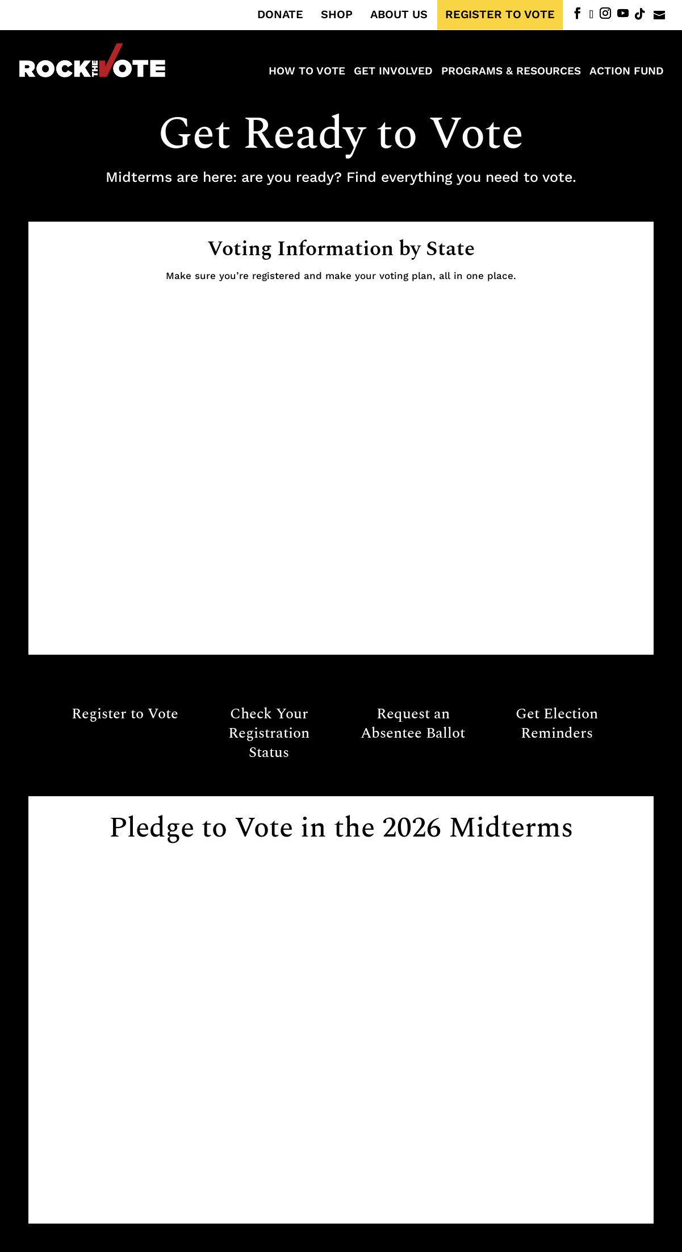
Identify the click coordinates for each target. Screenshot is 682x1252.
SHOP (337, 15)
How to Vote (307, 72)
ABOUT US (399, 15)
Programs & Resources (511, 72)
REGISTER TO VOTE (500, 15)
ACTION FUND (626, 72)
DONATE (280, 15)
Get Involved (393, 72)
